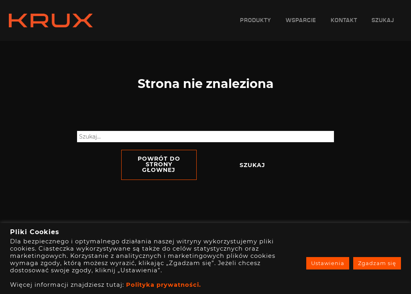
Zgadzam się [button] (377, 263)
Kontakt (344, 20)
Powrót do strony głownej (159, 164)
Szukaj (383, 20)
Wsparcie (301, 20)
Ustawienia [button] (327, 263)
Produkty (255, 20)
